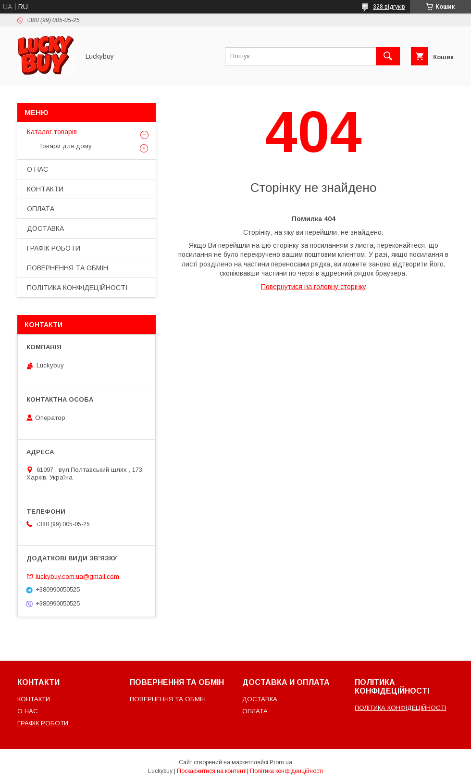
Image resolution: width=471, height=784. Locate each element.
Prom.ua (281, 762)
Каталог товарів (52, 132)
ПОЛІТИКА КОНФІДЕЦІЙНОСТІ (77, 287)
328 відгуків (389, 6)
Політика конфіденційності (286, 771)
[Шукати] (388, 56)
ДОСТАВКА (45, 228)
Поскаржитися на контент (211, 771)
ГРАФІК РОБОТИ (53, 248)
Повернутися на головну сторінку (313, 287)
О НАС (37, 169)
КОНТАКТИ (45, 189)
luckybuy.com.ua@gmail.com (77, 576)
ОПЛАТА (40, 209)
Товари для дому (65, 146)
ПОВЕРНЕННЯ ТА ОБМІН (67, 268)
